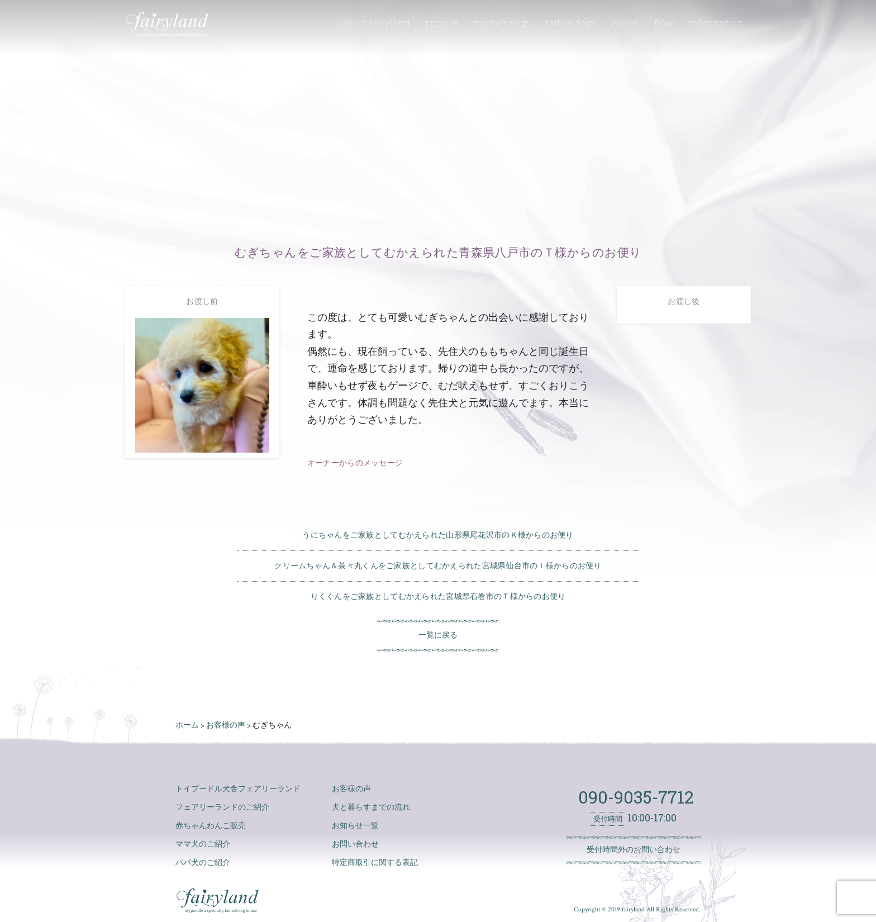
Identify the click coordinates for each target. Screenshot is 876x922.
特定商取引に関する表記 (375, 863)
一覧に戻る (438, 635)
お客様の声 (351, 789)
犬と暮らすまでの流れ (371, 807)
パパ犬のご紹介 (202, 863)
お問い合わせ (355, 844)
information (716, 22)
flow (663, 22)
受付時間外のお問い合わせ (633, 850)
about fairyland (376, 22)
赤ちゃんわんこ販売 (210, 826)
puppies (442, 22)
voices (625, 22)
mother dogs (502, 22)
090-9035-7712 (633, 797)
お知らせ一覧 (355, 826)
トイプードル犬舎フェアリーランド (238, 789)
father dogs (570, 22)
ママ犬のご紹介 (202, 844)
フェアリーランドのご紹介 (222, 807)
